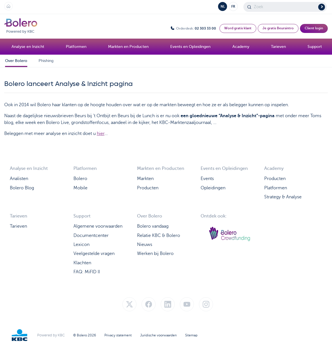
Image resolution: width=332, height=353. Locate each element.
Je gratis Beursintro (278, 28)
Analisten (19, 178)
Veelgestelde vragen (94, 253)
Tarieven (18, 225)
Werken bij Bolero (155, 253)
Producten (147, 187)
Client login (314, 28)
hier (100, 133)
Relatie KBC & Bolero (158, 234)
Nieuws (144, 244)
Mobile (80, 187)
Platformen (275, 187)
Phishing (46, 61)
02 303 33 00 (205, 28)
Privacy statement (118, 339)
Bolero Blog (22, 187)
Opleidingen (213, 187)
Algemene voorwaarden (97, 225)
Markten (145, 178)
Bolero (80, 178)
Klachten (82, 262)
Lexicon (81, 244)
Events (207, 178)
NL (223, 6)
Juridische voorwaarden (158, 339)
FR (233, 6)
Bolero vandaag (153, 225)
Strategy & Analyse (283, 196)
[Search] (285, 7)
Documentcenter (91, 234)
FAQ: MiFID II (86, 271)
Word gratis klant (238, 28)
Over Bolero (16, 61)
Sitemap (191, 339)
